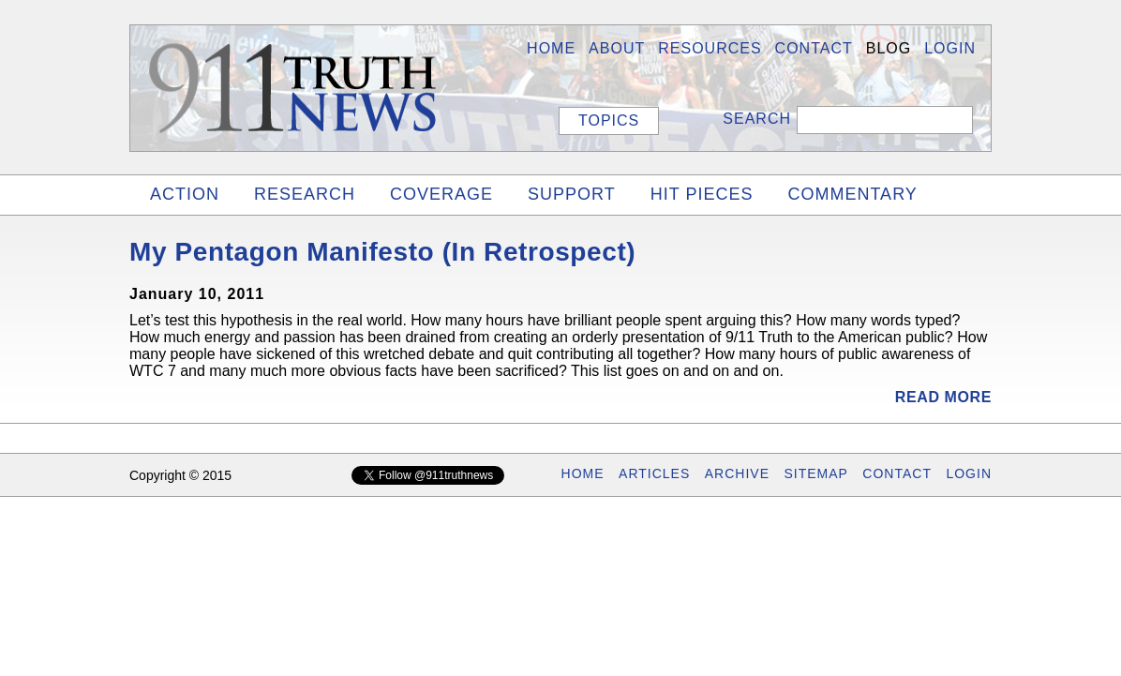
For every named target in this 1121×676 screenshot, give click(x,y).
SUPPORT (572, 194)
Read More (943, 397)
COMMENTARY (852, 194)
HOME (551, 48)
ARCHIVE (737, 473)
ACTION (184, 194)
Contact (814, 48)
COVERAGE (441, 194)
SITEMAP (815, 473)
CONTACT (897, 473)
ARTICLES (654, 473)
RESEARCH (304, 194)
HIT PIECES (702, 194)
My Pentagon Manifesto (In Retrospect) (382, 251)
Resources (709, 48)
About (617, 48)
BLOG (888, 48)
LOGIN (950, 48)
